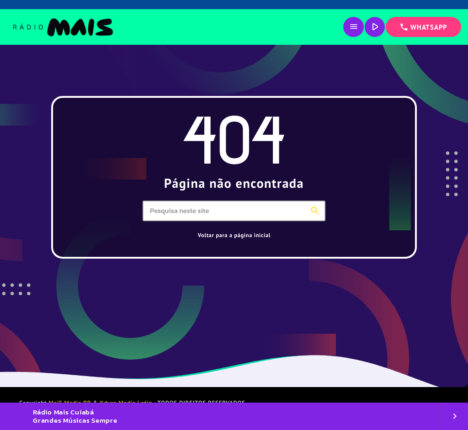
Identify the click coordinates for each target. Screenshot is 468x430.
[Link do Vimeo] (62, 27)
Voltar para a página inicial (234, 235)
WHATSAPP (423, 27)
